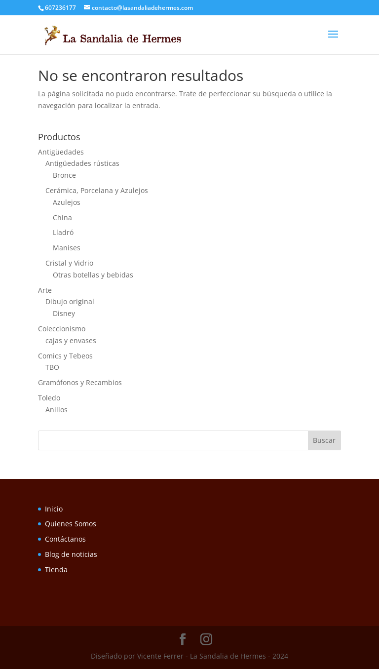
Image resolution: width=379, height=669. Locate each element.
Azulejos (66, 202)
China (62, 217)
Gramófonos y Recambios (80, 382)
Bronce (64, 175)
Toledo (49, 397)
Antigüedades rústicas (82, 163)
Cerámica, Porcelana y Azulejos (96, 190)
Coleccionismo (61, 328)
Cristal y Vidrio (69, 263)
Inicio (54, 508)
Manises (66, 247)
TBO (52, 367)
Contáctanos (65, 539)
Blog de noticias (71, 554)
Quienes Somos (70, 523)
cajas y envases (70, 340)
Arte (45, 290)
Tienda (56, 569)
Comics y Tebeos (65, 355)
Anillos (56, 409)
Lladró (63, 232)
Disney (64, 313)
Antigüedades (61, 152)
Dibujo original (69, 301)
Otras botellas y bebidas (93, 274)
